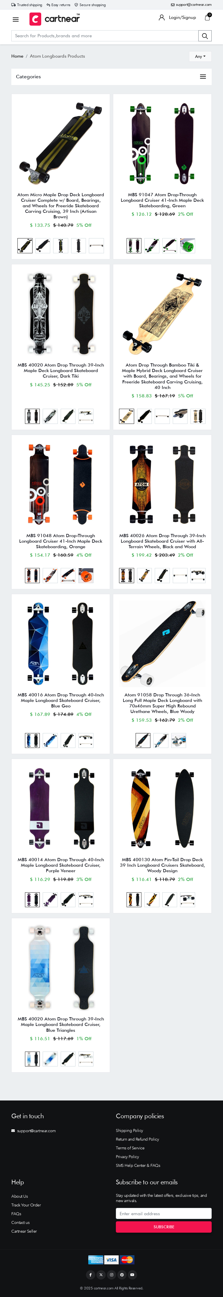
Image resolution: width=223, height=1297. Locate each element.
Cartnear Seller (24, 1231)
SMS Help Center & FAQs (138, 1165)
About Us (19, 1196)
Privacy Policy (127, 1156)
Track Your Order (26, 1205)
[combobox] (200, 56)
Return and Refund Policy (137, 1139)
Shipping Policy (129, 1130)
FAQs (16, 1213)
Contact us (20, 1222)
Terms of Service (130, 1148)
